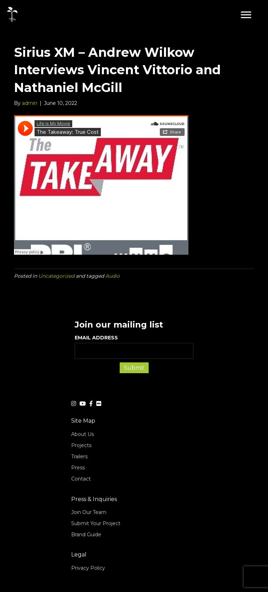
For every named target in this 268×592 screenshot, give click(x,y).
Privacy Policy (88, 568)
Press (78, 467)
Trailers (79, 456)
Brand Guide (86, 534)
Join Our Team (88, 512)
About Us (82, 434)
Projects (81, 445)
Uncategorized (56, 276)
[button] (246, 15)
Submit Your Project (95, 523)
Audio (112, 276)
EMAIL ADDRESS (134, 347)
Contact (81, 479)
